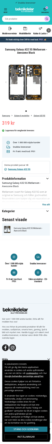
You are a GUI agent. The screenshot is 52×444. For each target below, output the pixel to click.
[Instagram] (12, 347)
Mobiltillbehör (25, 30)
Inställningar (26, 436)
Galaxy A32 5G (39, 116)
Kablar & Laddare (40, 30)
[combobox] (26, 19)
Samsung (6, 116)
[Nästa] (48, 30)
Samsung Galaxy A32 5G (19, 169)
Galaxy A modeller (21, 116)
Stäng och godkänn (26, 429)
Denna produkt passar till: (16, 165)
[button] (26, 178)
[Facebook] (5, 347)
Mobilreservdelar (9, 30)
